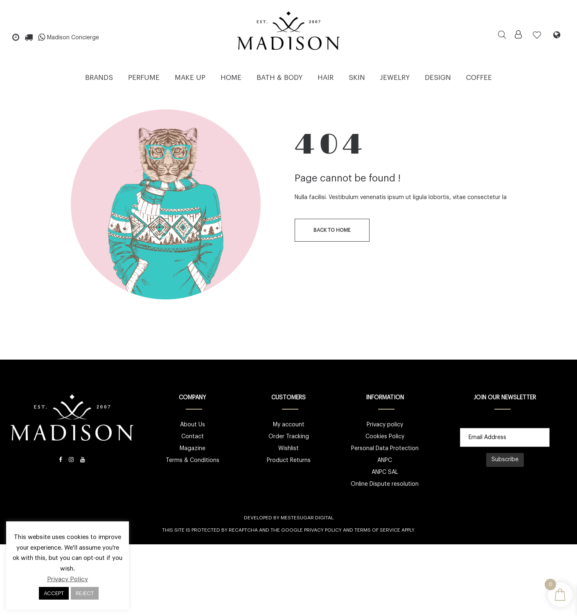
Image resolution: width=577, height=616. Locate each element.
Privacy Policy (323, 530)
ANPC (384, 460)
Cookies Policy (384, 436)
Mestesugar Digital (307, 517)
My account (288, 425)
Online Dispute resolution (385, 484)
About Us (192, 425)
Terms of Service (377, 530)
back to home (332, 230)
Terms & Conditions (192, 460)
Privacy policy (385, 425)
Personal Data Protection (385, 448)
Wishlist (288, 448)
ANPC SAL (385, 472)
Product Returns (289, 460)
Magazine (192, 448)
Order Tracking (288, 436)
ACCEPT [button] (54, 593)
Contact (192, 436)
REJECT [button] (85, 593)
